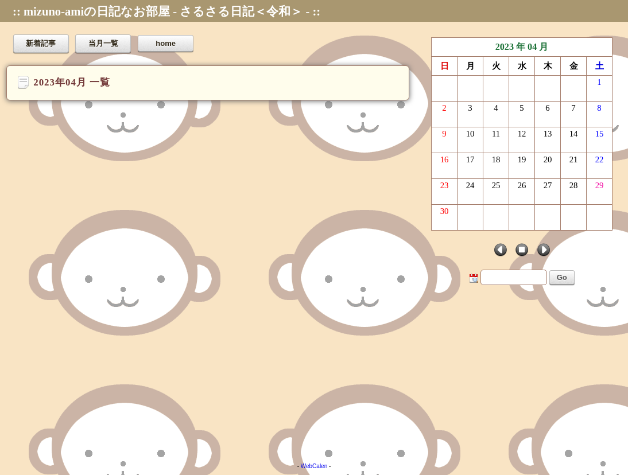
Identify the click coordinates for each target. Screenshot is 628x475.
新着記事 (41, 43)
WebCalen (314, 466)
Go (562, 277)
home (166, 43)
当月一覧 (103, 43)
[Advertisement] (314, 368)
